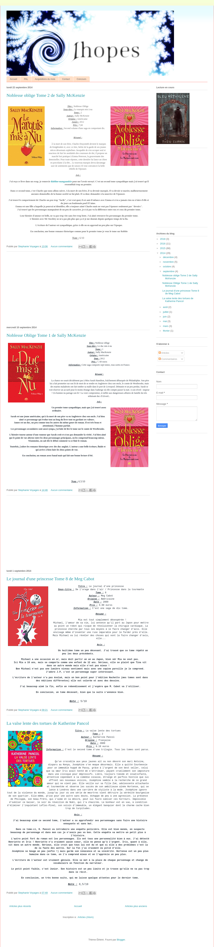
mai (165, 321)
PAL (26, 79)
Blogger (121, 939)
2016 (163, 243)
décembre (168, 257)
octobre (167, 266)
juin (165, 316)
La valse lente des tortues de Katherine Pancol (48, 723)
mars (166, 326)
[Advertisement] (78, 288)
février (166, 330)
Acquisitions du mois (45, 79)
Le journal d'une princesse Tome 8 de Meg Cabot (50, 578)
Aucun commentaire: (62, 246)
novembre (168, 261)
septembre (169, 271)
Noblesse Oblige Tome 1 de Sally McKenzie (46, 335)
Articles (164, 352)
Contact (66, 79)
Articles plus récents (20, 906)
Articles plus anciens (136, 906)
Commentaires (168, 359)
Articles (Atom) (85, 917)
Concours (81, 79)
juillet (166, 312)
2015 (163, 248)
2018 (163, 239)
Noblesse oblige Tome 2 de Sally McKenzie (46, 95)
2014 (163, 253)
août (165, 307)
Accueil (13, 79)
